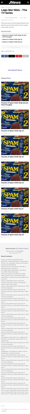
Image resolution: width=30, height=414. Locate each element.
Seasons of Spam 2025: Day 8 (15, 259)
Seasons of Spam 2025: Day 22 (12, 183)
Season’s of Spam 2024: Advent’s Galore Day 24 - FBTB (15, 295)
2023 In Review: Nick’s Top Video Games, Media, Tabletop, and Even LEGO (14, 277)
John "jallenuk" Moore (11, 17)
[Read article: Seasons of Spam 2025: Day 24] (15, 119)
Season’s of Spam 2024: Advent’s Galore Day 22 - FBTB (15, 286)
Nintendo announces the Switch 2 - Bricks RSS (12, 266)
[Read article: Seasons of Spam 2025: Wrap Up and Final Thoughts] (15, 91)
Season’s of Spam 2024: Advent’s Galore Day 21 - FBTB (15, 314)
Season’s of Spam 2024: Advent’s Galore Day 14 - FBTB (15, 360)
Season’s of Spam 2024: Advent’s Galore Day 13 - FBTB (15, 369)
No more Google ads (8, 287)
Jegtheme (4, 411)
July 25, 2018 (23, 17)
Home (2, 7)
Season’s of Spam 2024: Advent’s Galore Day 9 (16, 390)
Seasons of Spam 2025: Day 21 (12, 209)
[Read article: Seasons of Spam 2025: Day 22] (15, 171)
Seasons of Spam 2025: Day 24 (12, 39)
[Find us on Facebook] (1, 406)
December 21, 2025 (5, 211)
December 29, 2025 (5, 107)
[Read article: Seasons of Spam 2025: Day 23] (15, 145)
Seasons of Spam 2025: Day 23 (12, 42)
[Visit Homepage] (15, 2)
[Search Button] (28, 2)
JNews (6, 409)
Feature (4, 99)
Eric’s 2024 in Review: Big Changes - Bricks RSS (13, 270)
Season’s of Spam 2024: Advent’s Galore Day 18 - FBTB (15, 328)
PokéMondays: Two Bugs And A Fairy (10, 353)
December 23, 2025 (5, 159)
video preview (8, 23)
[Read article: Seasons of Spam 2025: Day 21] (15, 197)
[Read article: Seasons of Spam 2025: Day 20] (15, 223)
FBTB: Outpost (21, 248)
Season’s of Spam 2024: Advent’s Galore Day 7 (16, 393)
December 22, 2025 (5, 185)
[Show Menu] (2, 2)
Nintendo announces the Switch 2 (9, 268)
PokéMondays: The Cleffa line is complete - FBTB (13, 351)
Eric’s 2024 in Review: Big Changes (10, 272)
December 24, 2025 (5, 133)
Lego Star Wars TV (9, 51)
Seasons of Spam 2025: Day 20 (12, 235)
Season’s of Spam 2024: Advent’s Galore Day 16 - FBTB (15, 342)
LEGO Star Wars (8, 7)
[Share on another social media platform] (25, 56)
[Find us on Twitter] (3, 406)
